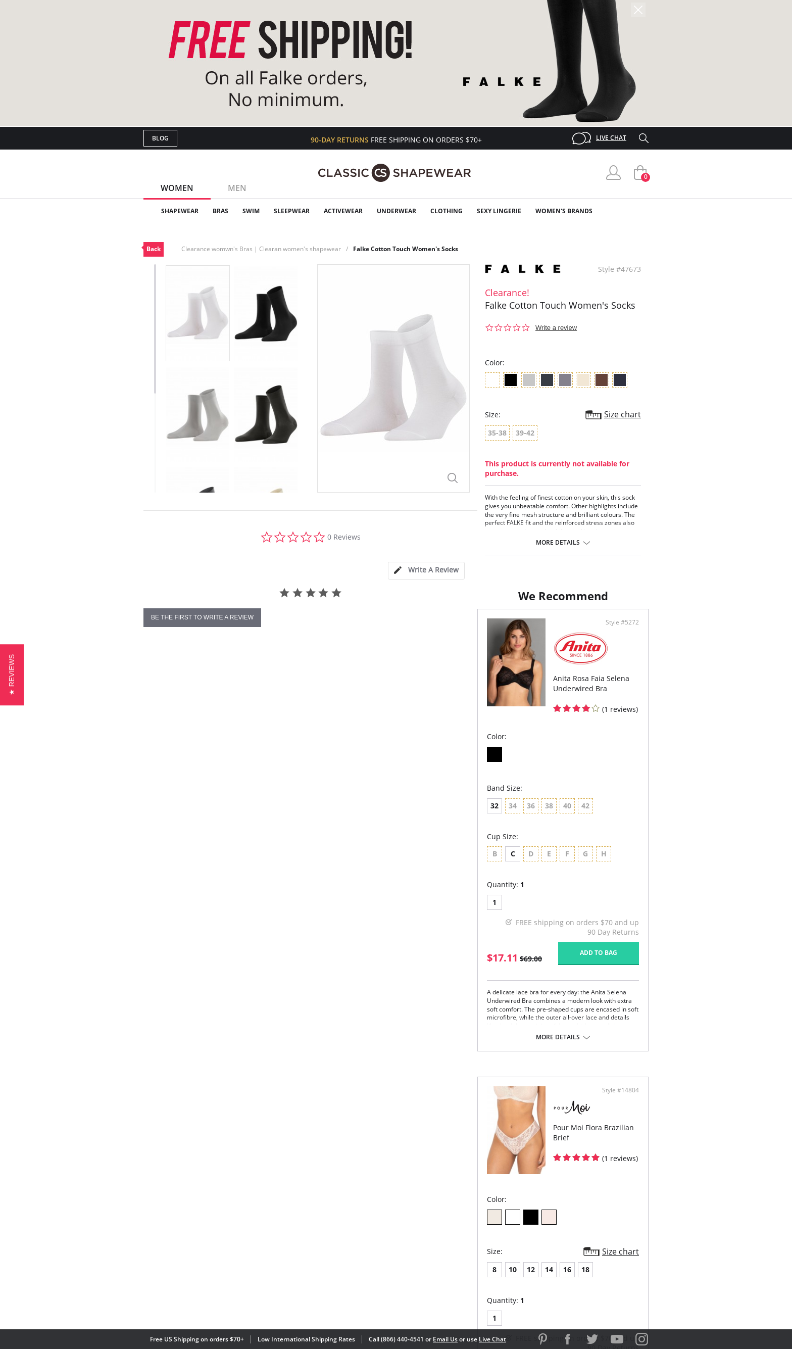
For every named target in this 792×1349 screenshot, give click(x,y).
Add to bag (341, 999)
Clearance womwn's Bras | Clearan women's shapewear (261, 249)
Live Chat (611, 137)
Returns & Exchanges (355, 1231)
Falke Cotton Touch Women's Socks (405, 249)
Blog (160, 138)
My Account (337, 1182)
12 (451, 853)
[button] (12, 674)
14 (469, 853)
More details (558, 543)
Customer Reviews (481, 1182)
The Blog (463, 1215)
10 (433, 853)
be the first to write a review (202, 617)
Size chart (622, 414)
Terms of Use (222, 1303)
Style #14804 (617, 674)
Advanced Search (347, 1166)
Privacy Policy (473, 1231)
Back (153, 249)
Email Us (445, 1339)
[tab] (426, 571)
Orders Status (342, 1199)
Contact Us (336, 1248)
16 (487, 853)
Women (177, 188)
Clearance (627, 211)
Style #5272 (364, 674)
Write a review (556, 327)
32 (161, 852)
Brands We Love (477, 1199)
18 (506, 853)
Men (237, 188)
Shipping (330, 1215)
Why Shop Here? (476, 1166)
